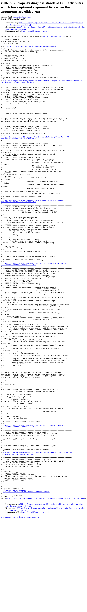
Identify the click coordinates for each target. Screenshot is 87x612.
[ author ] (45, 31)
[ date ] (24, 31)
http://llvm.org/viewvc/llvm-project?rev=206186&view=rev (31, 49)
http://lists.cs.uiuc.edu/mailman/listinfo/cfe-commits (26, 583)
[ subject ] (37, 31)
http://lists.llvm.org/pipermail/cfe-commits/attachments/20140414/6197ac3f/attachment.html (45, 591)
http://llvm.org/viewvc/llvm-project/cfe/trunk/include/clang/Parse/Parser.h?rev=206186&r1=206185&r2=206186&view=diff (35, 158)
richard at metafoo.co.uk (21, 17)
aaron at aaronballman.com (54, 37)
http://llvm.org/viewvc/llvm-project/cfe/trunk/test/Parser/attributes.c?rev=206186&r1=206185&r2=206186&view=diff (33, 504)
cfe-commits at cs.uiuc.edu (14, 581)
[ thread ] (30, 31)
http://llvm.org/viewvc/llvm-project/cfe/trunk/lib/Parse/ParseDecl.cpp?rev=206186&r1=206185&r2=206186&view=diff (33, 234)
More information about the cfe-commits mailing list (20, 610)
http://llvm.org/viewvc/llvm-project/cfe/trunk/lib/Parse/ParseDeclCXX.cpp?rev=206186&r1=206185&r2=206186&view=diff (34, 310)
